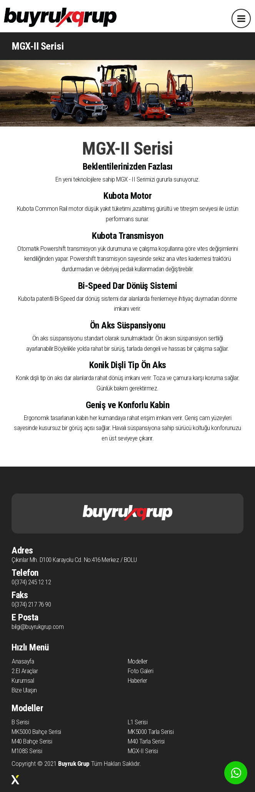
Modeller (138, 661)
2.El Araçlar (25, 671)
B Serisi (20, 722)
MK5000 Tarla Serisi (151, 731)
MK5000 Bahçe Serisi (36, 731)
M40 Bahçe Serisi (32, 741)
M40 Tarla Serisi (146, 741)
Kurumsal (23, 680)
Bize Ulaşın (24, 690)
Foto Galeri (140, 671)
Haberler (137, 680)
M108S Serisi (27, 751)
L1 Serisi (138, 722)
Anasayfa (23, 661)
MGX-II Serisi (143, 751)
